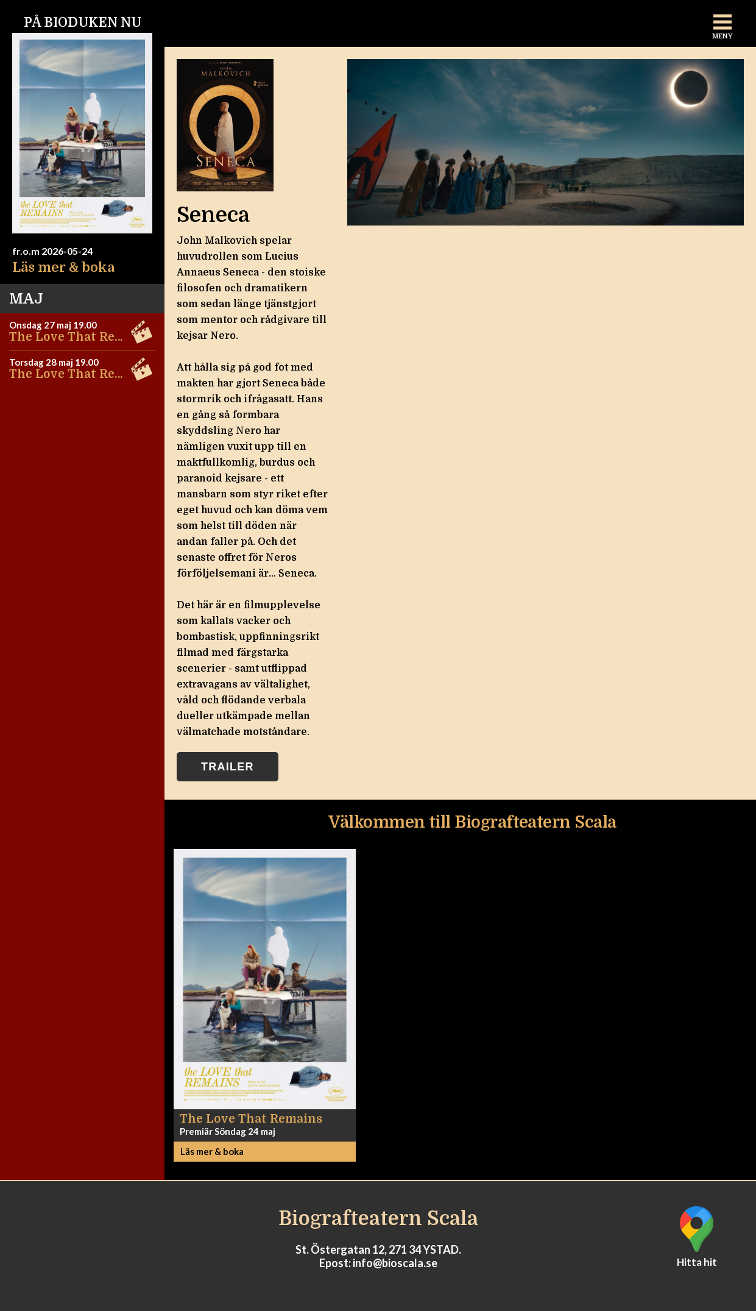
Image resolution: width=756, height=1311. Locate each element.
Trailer (227, 767)
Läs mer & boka (63, 267)
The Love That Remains (80, 337)
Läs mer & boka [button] (212, 1151)
